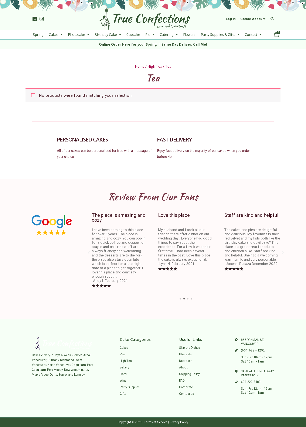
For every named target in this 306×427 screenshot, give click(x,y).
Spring (38, 34)
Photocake (78, 34)
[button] (180, 299)
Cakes (56, 34)
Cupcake (133, 34)
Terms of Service (155, 422)
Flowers (189, 34)
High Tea (154, 66)
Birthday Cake (108, 34)
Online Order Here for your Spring (128, 44)
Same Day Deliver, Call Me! (184, 44)
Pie (149, 34)
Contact (253, 34)
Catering (169, 34)
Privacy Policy (179, 422)
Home (139, 66)
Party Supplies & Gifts (220, 34)
